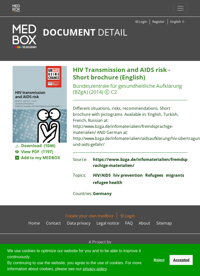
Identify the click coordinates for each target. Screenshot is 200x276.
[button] (109, 269)
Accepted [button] (181, 260)
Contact (53, 223)
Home (34, 223)
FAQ (129, 223)
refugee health (107, 182)
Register (158, 21)
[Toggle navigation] (180, 8)
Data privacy (78, 223)
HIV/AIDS (102, 175)
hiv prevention (128, 175)
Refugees (154, 175)
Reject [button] (159, 260)
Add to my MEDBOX (37, 157)
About (144, 223)
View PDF (34, 151)
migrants (175, 175)
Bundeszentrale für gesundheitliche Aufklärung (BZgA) (127, 88)
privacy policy (95, 269)
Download (35, 145)
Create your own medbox (89, 216)
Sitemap (164, 223)
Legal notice (107, 223)
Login (141, 21)
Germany (102, 193)
